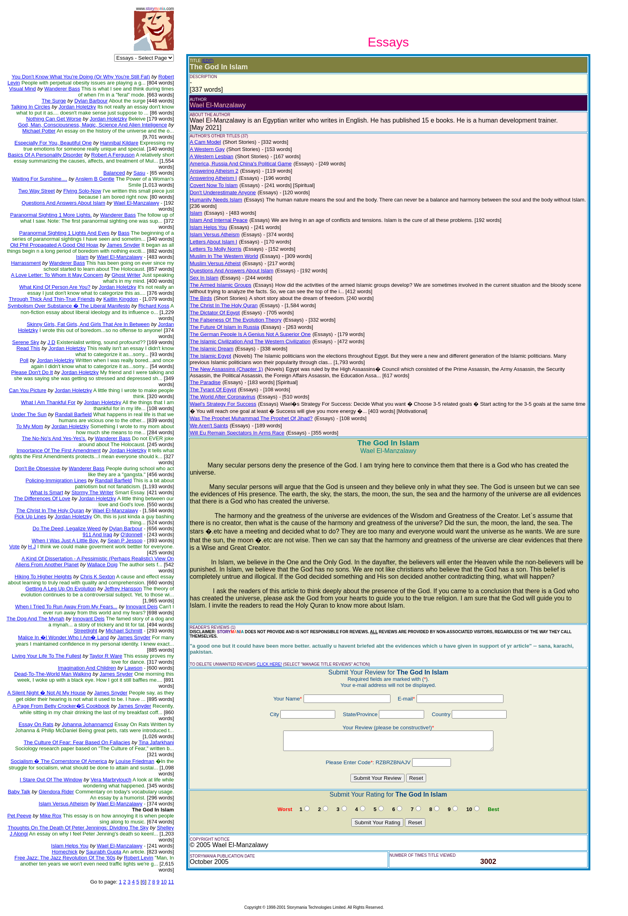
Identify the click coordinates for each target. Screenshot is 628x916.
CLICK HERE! (269, 664)
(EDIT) (207, 60)
